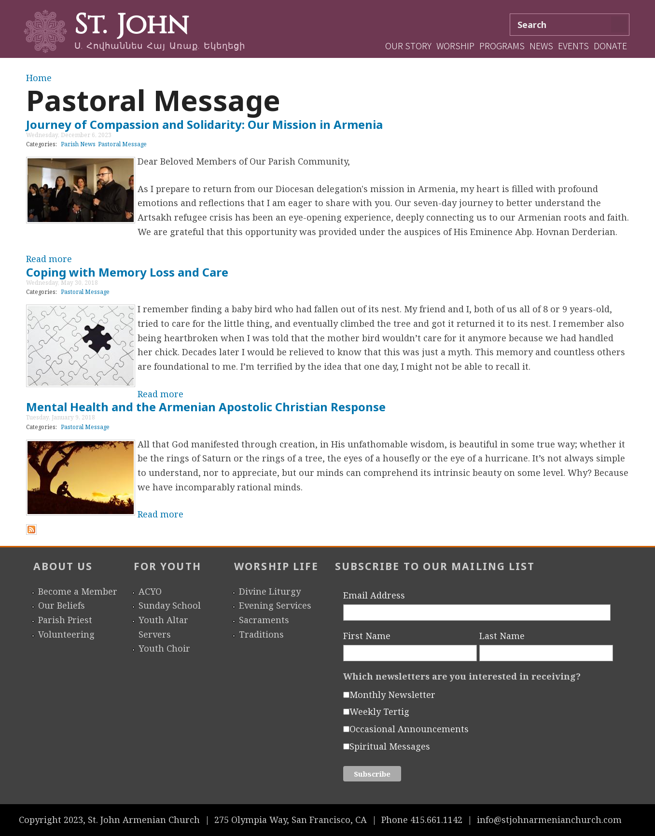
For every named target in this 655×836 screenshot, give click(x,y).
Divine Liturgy (270, 591)
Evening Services (275, 605)
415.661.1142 (436, 819)
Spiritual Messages (389, 746)
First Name (366, 635)
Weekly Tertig (379, 711)
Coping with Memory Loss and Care (127, 272)
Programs (502, 45)
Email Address (374, 595)
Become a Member (77, 591)
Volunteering (66, 634)
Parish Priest (65, 620)
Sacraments (264, 620)
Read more (49, 259)
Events (573, 45)
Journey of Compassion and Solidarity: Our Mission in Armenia (204, 124)
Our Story (408, 45)
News (541, 45)
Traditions (261, 634)
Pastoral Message (122, 144)
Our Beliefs (61, 605)
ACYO (150, 591)
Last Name (502, 635)
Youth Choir (164, 648)
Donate (610, 45)
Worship (455, 45)
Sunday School (170, 605)
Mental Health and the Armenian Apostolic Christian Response (206, 407)
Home (39, 78)
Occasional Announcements (409, 729)
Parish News (78, 144)
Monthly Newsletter (392, 694)
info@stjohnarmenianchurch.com (549, 819)
